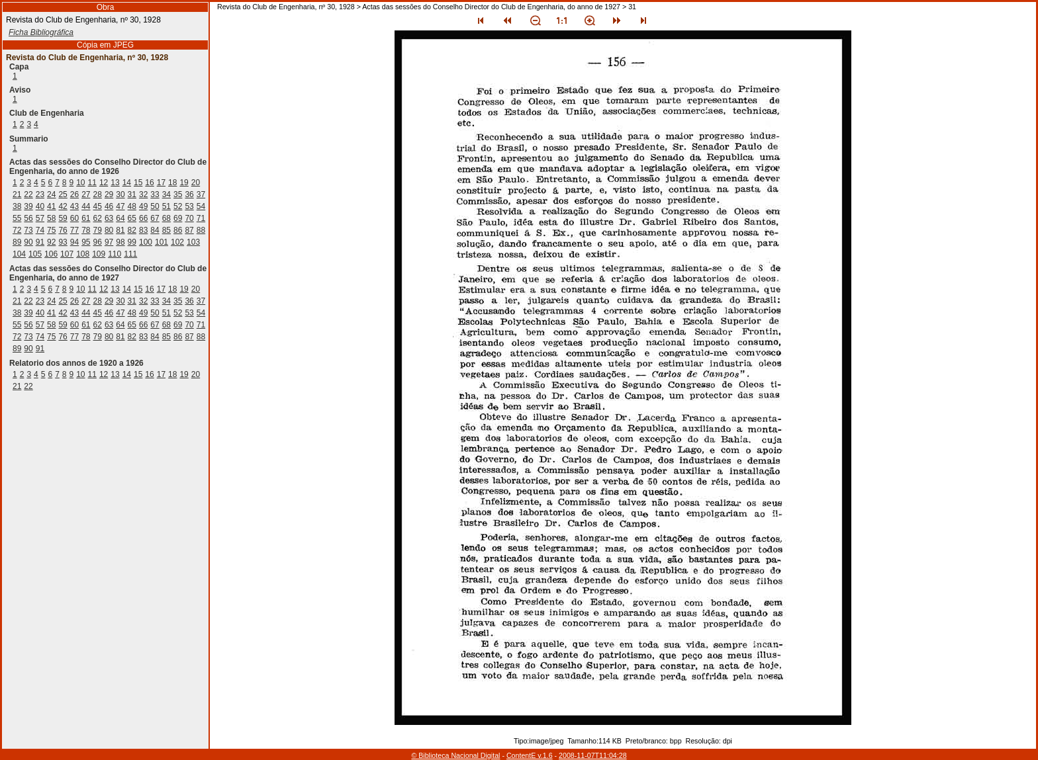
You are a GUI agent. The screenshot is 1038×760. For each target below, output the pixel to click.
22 (28, 194)
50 (154, 206)
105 (35, 254)
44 (85, 206)
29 (109, 194)
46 (109, 206)
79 (97, 230)
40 (40, 206)
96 (97, 242)
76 (62, 230)
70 (189, 218)
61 (85, 218)
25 (62, 194)
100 (145, 242)
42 (62, 206)
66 (143, 218)
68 (166, 218)
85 (166, 230)
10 (80, 182)
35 (177, 194)
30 (120, 194)
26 (74, 194)
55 (17, 218)
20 (195, 182)
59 (62, 218)
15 (138, 182)
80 (109, 230)
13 (115, 182)
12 (103, 182)
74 (40, 230)
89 (17, 242)
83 (143, 230)
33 (154, 194)
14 (126, 182)
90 (28, 242)
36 (189, 194)
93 (62, 242)
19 (183, 182)
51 (166, 206)
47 (120, 206)
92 (51, 242)
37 (201, 194)
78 (85, 230)
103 (193, 242)
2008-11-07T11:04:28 (593, 755)
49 (143, 206)
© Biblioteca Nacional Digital (455, 755)
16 (149, 182)
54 (201, 206)
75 (51, 230)
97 (109, 242)
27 (85, 194)
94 (74, 242)
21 (17, 194)
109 (98, 254)
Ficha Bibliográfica (41, 32)
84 (154, 230)
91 (40, 242)
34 (166, 194)
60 (74, 218)
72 (17, 230)
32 (143, 194)
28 (97, 194)
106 (51, 254)
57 (40, 218)
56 (28, 218)
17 (161, 182)
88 (201, 230)
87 (189, 230)
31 (132, 194)
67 (154, 218)
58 (51, 218)
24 (51, 194)
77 (74, 230)
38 (17, 206)
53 (189, 206)
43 (74, 206)
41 (51, 206)
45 (97, 206)
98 (120, 242)
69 (177, 218)
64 (120, 218)
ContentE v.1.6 (529, 755)
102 (177, 242)
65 (132, 218)
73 (28, 230)
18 (172, 182)
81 (120, 230)
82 (132, 230)
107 (66, 254)
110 (114, 254)
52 (177, 206)
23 (40, 194)
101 (161, 242)
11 (92, 182)
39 (28, 206)
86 (177, 230)
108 (82, 254)
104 (19, 254)
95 (85, 242)
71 (201, 218)
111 (130, 254)
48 (132, 206)
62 (97, 218)
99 (132, 242)
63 (109, 218)
